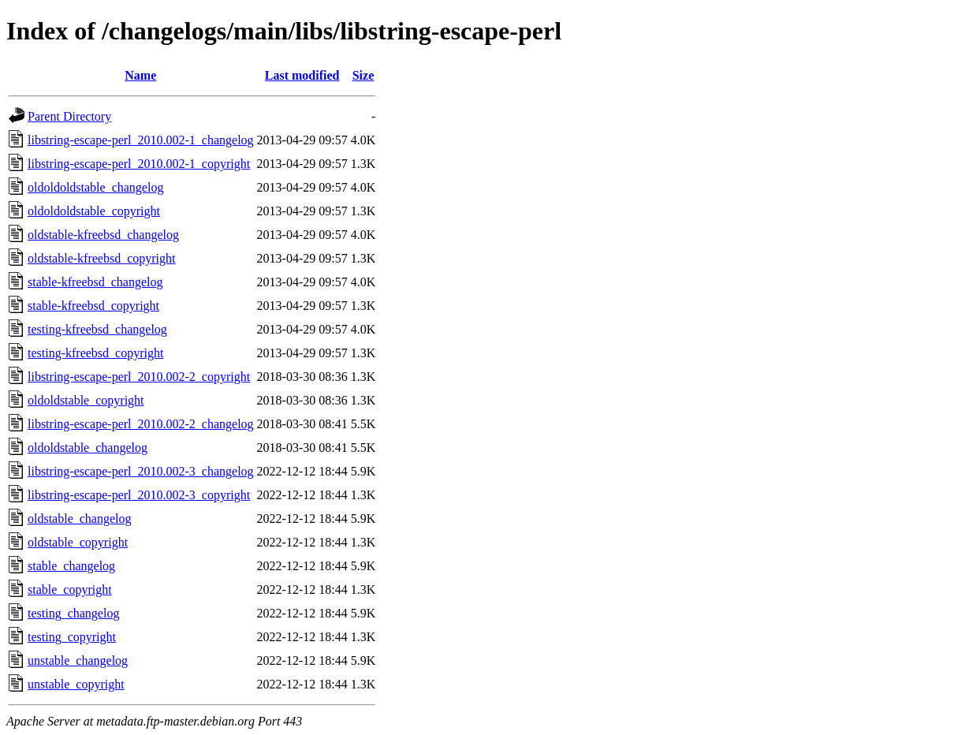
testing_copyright (72, 637)
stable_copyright (70, 589)
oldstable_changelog (80, 518)
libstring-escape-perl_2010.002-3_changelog (141, 471)
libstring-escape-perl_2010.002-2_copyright (139, 376)
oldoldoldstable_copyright (94, 211)
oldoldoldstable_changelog (95, 187)
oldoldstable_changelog (87, 447)
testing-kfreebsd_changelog (97, 329)
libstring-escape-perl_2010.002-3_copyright (139, 495)
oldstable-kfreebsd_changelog (103, 234)
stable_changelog (71, 566)
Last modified (302, 75)
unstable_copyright (76, 684)
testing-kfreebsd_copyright (95, 353)
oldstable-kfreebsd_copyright (102, 258)
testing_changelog (73, 613)
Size (363, 75)
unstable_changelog (78, 660)
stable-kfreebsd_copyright (93, 305)
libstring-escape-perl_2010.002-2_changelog (141, 424)
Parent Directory (69, 116)
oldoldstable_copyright (86, 400)
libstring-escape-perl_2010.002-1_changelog (141, 140)
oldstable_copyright (78, 542)
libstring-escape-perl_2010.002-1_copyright (139, 163)
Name (140, 75)
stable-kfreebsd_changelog (95, 282)
